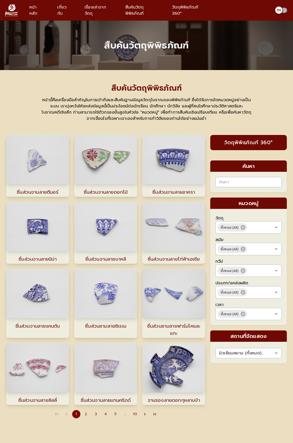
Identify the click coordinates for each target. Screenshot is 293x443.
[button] (232, 227)
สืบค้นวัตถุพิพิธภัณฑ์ (134, 10)
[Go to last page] (154, 414)
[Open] (276, 227)
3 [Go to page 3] (96, 414)
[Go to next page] (145, 414)
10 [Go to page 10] (135, 414)
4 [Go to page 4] (106, 414)
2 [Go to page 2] (86, 414)
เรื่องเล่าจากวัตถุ (95, 10)
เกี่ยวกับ (61, 10)
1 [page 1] (76, 414)
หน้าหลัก (33, 10)
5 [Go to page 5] (115, 414)
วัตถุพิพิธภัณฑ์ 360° (185, 10)
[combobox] (256, 227)
